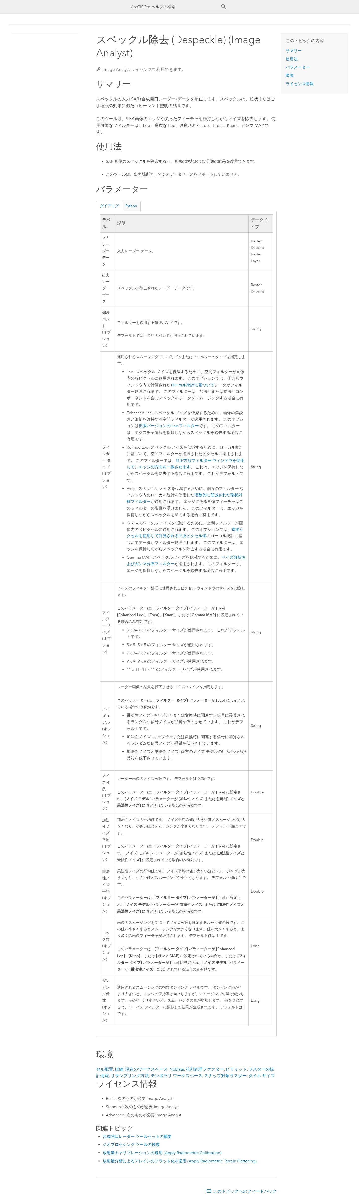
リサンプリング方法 (130, 1075)
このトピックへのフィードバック (245, 1191)
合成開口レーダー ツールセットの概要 (137, 1136)
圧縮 (119, 1069)
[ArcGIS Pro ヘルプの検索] (174, 6)
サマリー (294, 50)
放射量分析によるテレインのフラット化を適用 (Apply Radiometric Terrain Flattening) (180, 1161)
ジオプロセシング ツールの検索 (131, 1144)
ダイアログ (109, 206)
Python (131, 206)
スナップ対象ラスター (225, 1075)
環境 (290, 75)
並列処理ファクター (205, 1069)
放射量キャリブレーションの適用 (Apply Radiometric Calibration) (162, 1152)
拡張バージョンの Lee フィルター (169, 425)
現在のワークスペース (146, 1069)
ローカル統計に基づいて (192, 385)
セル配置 (104, 1069)
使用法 (292, 59)
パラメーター (298, 67)
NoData (176, 1069)
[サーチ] (223, 6)
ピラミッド (236, 1069)
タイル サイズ (261, 1075)
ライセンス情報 (300, 83)
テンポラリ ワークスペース (176, 1075)
